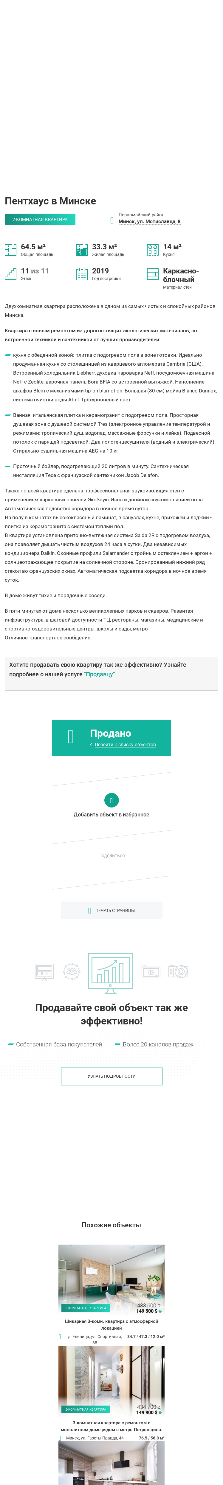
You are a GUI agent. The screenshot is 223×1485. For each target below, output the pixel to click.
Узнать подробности (112, 1076)
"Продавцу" (99, 674)
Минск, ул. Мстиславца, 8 (150, 221)
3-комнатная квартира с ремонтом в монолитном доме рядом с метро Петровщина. (111, 1426)
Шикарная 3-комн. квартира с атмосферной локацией (111, 1325)
